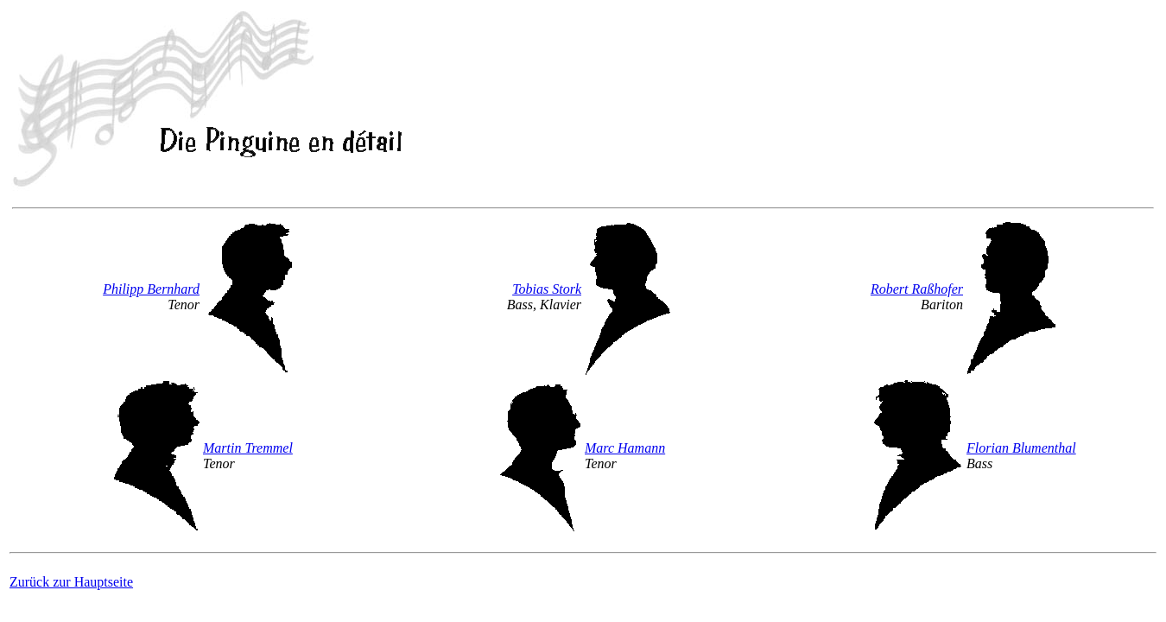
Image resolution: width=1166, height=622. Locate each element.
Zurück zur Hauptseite (71, 581)
